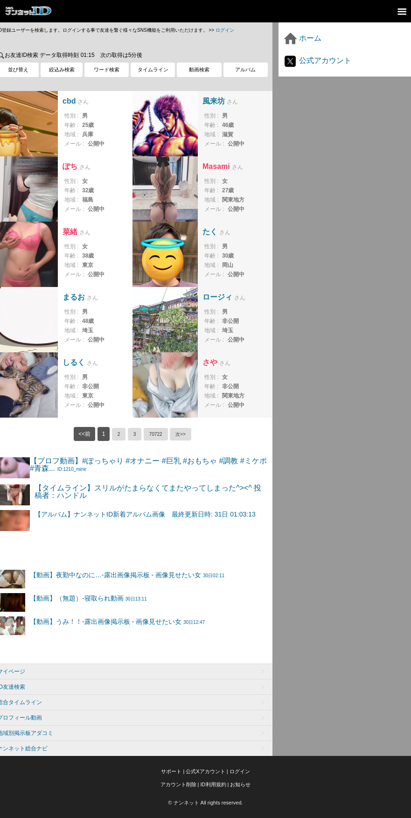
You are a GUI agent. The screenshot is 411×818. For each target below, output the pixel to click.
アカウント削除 (178, 784)
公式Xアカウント (205, 771)
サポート (171, 771)
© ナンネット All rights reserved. (205, 802)
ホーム (302, 38)
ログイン (225, 30)
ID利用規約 (213, 784)
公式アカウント (317, 60)
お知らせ (240, 784)
